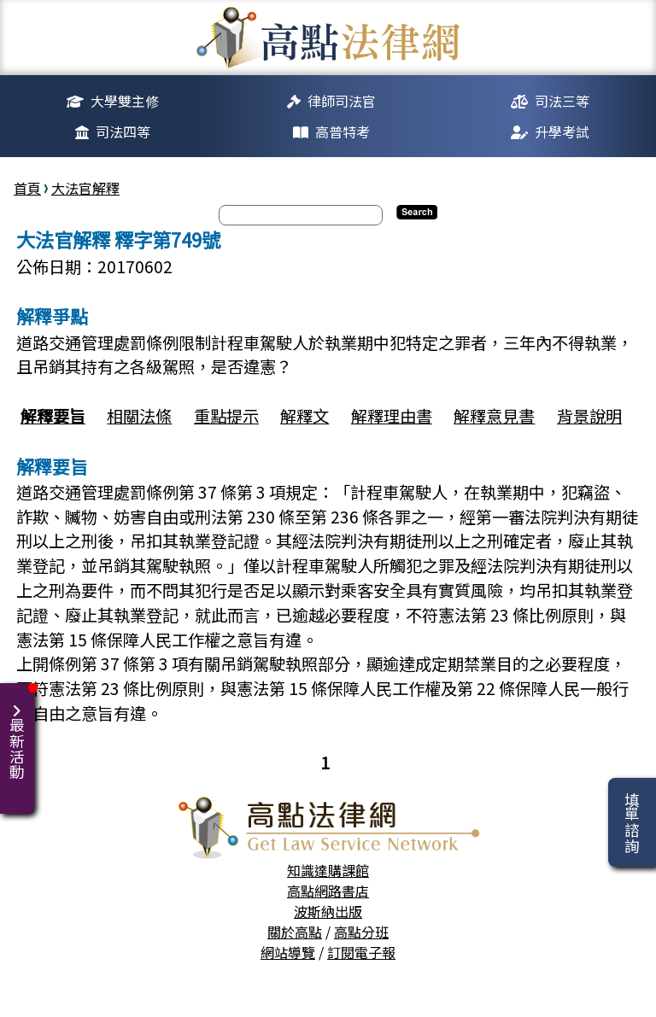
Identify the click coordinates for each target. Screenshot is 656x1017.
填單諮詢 (631, 822)
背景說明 (589, 416)
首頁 (27, 188)
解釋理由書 (391, 416)
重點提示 (226, 416)
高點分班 (361, 931)
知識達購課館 (328, 870)
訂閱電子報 (361, 952)
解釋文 (304, 416)
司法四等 (123, 131)
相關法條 (139, 416)
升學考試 (562, 131)
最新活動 (20, 731)
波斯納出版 (328, 911)
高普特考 (342, 131)
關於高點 (294, 931)
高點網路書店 (328, 890)
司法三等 (562, 101)
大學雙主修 (125, 101)
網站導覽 (288, 952)
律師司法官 (342, 101)
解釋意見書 (494, 416)
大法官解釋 (85, 188)
